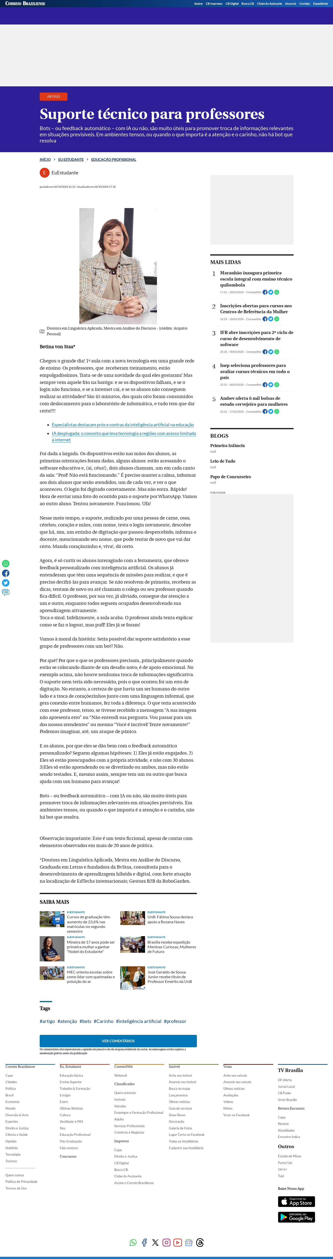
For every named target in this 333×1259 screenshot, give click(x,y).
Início (45, 159)
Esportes (11, 1121)
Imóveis (119, 1099)
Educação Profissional (75, 1135)
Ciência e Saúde (16, 1135)
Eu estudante (71, 159)
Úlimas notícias (179, 1102)
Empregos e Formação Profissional (138, 1113)
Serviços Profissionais (129, 1126)
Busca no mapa (179, 1089)
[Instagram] (305, 10)
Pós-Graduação (71, 1141)
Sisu (62, 1128)
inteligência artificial (140, 1021)
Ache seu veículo (235, 1075)
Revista (283, 1124)
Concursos (68, 1157)
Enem (64, 1102)
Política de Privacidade (21, 1182)
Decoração (176, 1121)
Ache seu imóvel (180, 1075)
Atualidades (286, 1130)
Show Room (177, 1115)
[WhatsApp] (314, 10)
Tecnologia (13, 1154)
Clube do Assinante (128, 1176)
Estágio (65, 1095)
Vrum (227, 1067)
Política (10, 1089)
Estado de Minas (290, 1156)
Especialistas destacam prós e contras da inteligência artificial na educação (123, 424)
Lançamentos (178, 1095)
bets (86, 1021)
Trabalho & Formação (75, 1089)
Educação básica (71, 1075)
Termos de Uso (16, 1188)
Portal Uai (285, 1163)
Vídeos (228, 1102)
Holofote (11, 1148)
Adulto (119, 1119)
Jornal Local (286, 1087)
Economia (12, 1102)
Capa (9, 1075)
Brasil (9, 1095)
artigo (48, 1021)
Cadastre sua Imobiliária (186, 1148)
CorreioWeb (123, 1067)
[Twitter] (296, 10)
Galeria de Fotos (180, 1128)
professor (176, 1021)
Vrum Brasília (287, 1100)
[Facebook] (286, 10)
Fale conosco (69, 1148)
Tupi (281, 1176)
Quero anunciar (125, 1093)
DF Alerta (285, 1080)
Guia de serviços (180, 1108)
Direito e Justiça (17, 1128)
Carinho (105, 1021)
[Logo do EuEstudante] (59, 8)
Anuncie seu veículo (237, 1082)
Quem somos (14, 1175)
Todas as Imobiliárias (183, 1141)
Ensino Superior (71, 1082)
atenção (68, 1021)
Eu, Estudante (70, 1067)
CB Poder (284, 1093)
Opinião (10, 1141)
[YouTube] (324, 10)
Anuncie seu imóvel (182, 1082)
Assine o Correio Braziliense (134, 1183)
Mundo (10, 1108)
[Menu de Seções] (14, 8)
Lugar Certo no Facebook (187, 1135)
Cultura (65, 1115)
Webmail (120, 1075)
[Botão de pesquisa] (29, 8)
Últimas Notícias (71, 1108)
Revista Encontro (291, 1109)
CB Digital (121, 1163)
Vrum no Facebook (236, 1115)
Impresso (121, 1141)
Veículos (120, 1106)
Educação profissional (110, 9)
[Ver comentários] (5, 594)
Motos (228, 1108)
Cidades (11, 1082)
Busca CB (121, 1170)
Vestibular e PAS (71, 1121)
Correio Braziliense (20, 1067)
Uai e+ (282, 1169)
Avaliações (231, 1095)
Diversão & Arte (17, 1115)
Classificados (124, 1084)
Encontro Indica (289, 1137)
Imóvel (174, 1067)
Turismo (11, 1161)
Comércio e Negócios (129, 1132)
